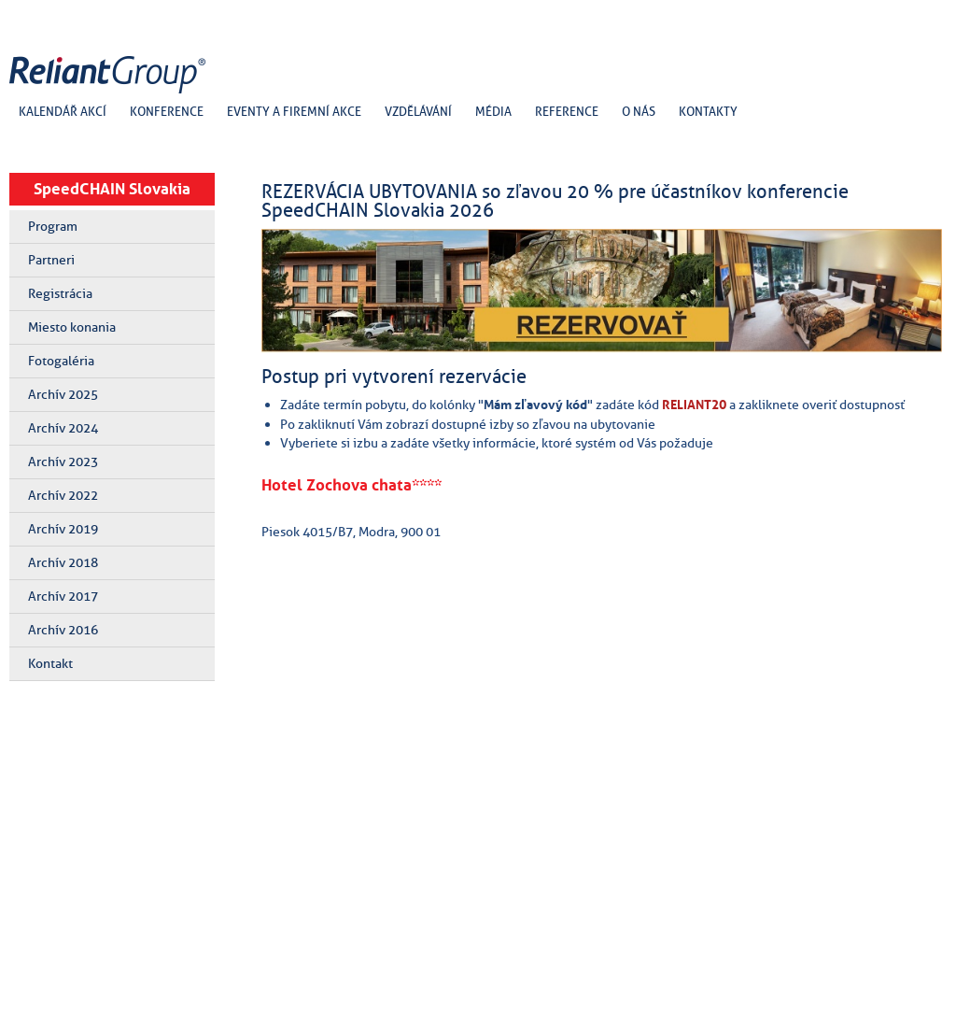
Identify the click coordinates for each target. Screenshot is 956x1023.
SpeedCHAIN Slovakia (112, 188)
